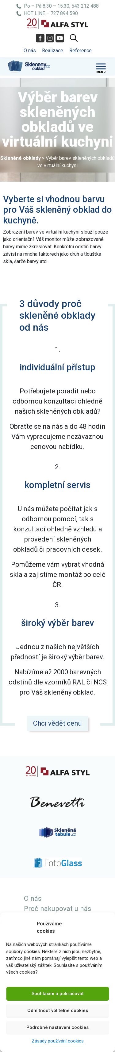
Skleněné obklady (20, 158)
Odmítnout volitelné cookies (57, 1010)
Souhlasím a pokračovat (58, 993)
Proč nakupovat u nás (57, 908)
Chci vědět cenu (57, 723)
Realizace (52, 50)
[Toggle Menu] (101, 66)
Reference (80, 50)
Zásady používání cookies (58, 1041)
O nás (30, 50)
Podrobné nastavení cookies (57, 1027)
